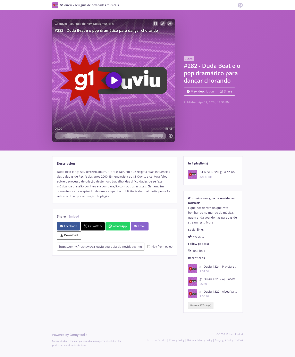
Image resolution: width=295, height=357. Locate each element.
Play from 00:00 (159, 247)
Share (226, 91)
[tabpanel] (114, 184)
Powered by (69, 335)
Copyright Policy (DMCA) (229, 340)
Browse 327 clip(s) (200, 305)
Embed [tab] (74, 216)
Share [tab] (61, 216)
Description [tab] (66, 163)
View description (200, 91)
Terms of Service (156, 340)
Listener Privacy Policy (199, 340)
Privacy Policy (176, 340)
